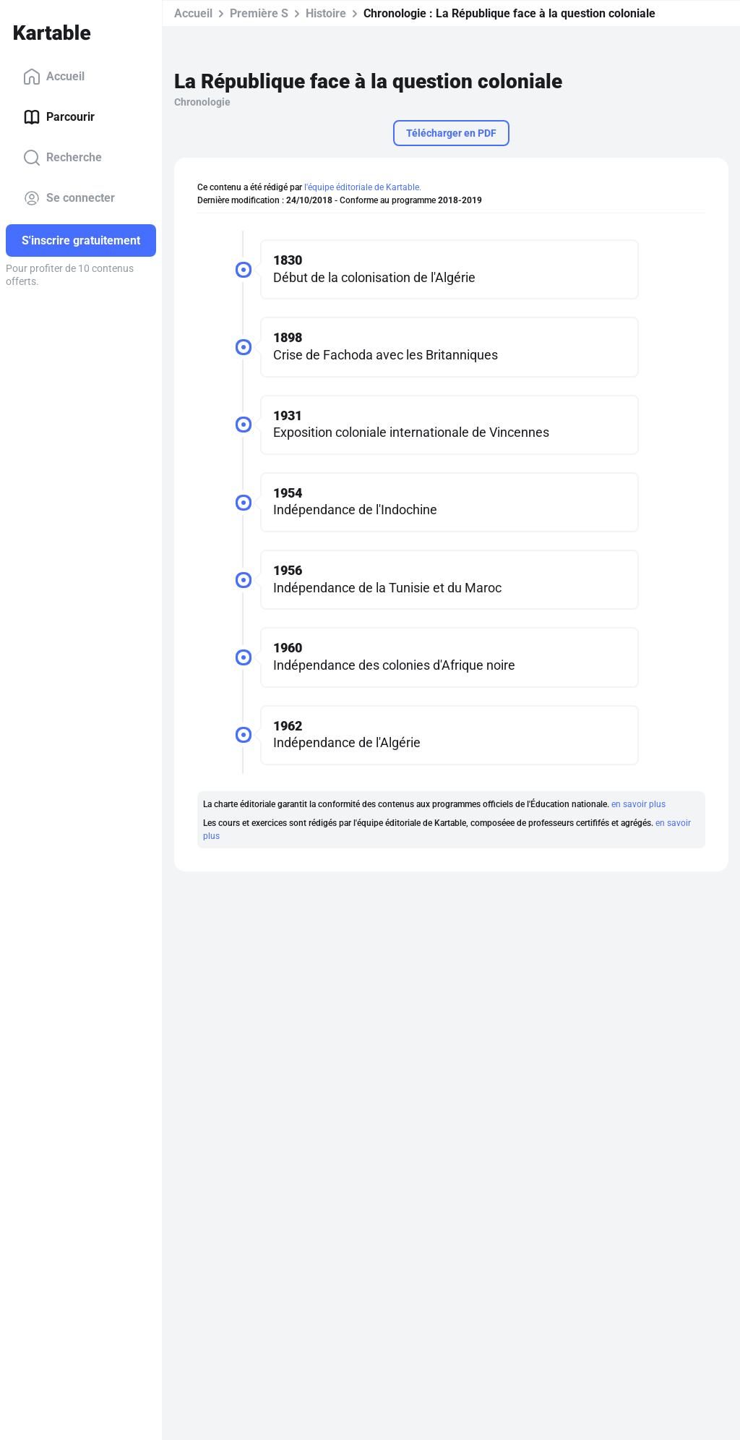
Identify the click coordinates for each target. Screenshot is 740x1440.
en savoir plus (638, 804)
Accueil (54, 76)
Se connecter (69, 198)
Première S (259, 13)
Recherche (62, 157)
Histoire (326, 13)
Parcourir (59, 117)
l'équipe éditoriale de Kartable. (362, 187)
